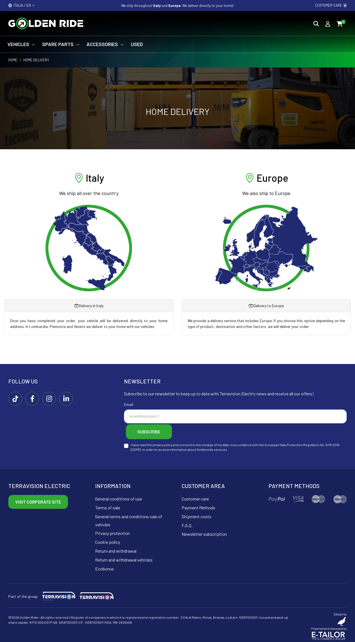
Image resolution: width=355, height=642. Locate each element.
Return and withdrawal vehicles (124, 558)
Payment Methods (198, 506)
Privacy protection (112, 531)
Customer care (331, 5)
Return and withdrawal (115, 549)
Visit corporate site (38, 500)
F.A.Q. (187, 523)
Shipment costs (196, 515)
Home (12, 60)
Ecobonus (104, 567)
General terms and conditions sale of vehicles (128, 519)
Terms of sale (107, 506)
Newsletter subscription (204, 532)
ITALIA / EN (21, 5)
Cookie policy (107, 540)
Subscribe (151, 430)
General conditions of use (118, 497)
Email (128, 404)
